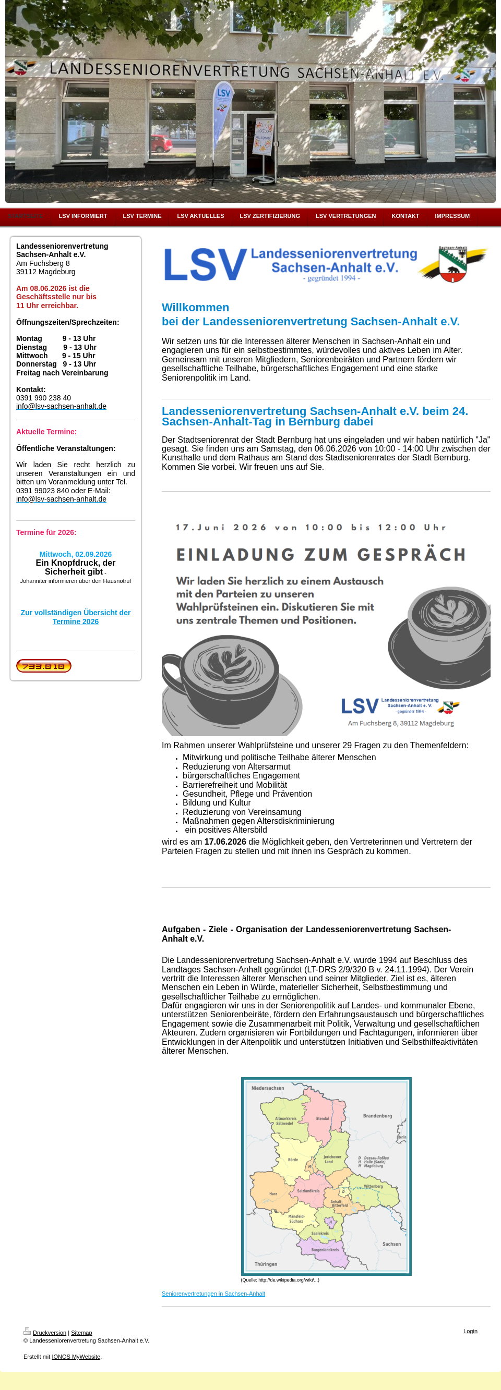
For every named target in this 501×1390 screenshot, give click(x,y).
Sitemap (81, 1333)
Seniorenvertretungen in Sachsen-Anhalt (213, 1293)
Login (470, 1331)
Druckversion (44, 1333)
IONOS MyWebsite (76, 1357)
